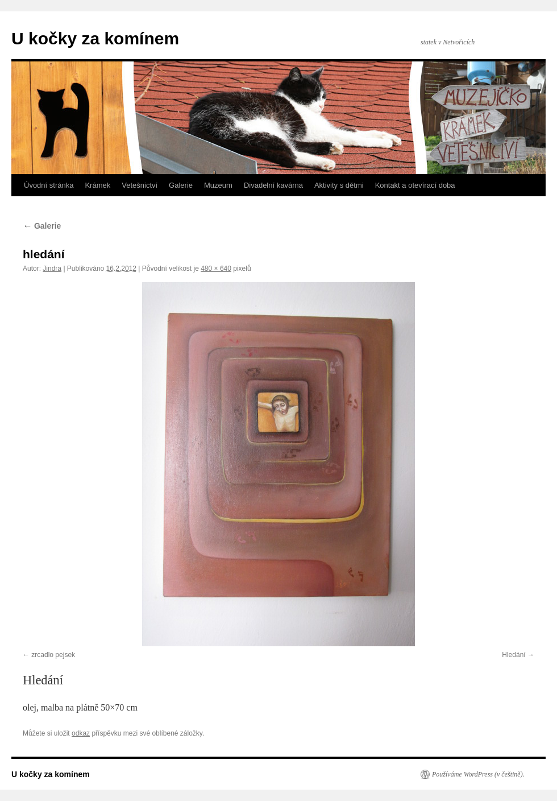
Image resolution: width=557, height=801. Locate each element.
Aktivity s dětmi (339, 185)
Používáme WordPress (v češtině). (478, 774)
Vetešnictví (139, 185)
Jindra (52, 268)
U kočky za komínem (95, 38)
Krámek (97, 185)
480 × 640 (216, 268)
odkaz (81, 733)
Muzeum (218, 185)
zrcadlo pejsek (53, 655)
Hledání (513, 655)
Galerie (181, 185)
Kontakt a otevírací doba (415, 185)
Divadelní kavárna (273, 185)
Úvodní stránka (48, 185)
